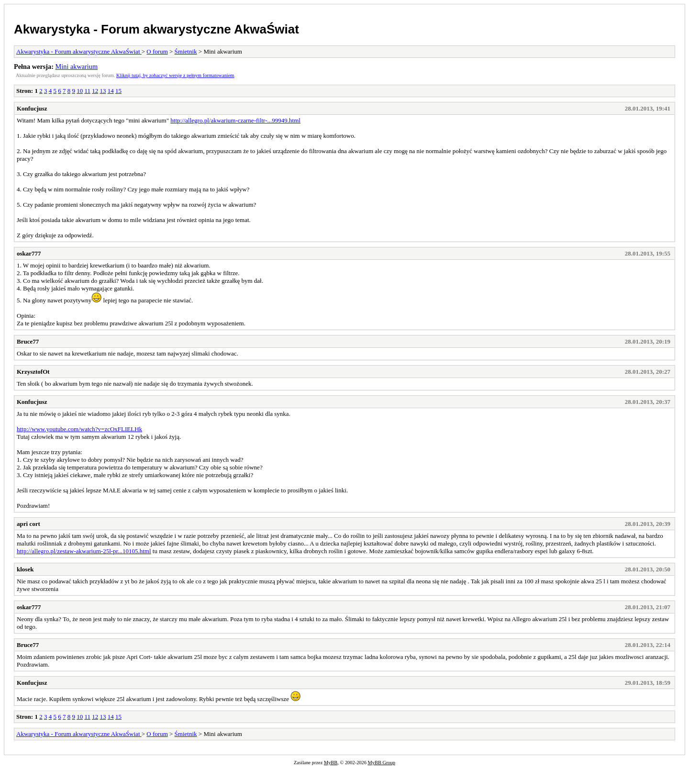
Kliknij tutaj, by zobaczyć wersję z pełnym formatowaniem (175, 75)
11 (87, 90)
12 (95, 90)
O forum (156, 51)
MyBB (330, 762)
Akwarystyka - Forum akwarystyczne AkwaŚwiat (156, 29)
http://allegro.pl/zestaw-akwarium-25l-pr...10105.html (84, 551)
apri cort (28, 523)
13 (103, 90)
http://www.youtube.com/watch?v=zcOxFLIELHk (79, 429)
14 (111, 90)
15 (118, 90)
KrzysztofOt (33, 371)
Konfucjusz (32, 108)
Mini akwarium (77, 66)
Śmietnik (186, 51)
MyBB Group (381, 762)
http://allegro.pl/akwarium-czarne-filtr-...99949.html (235, 120)
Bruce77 (28, 341)
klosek (25, 569)
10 (80, 90)
